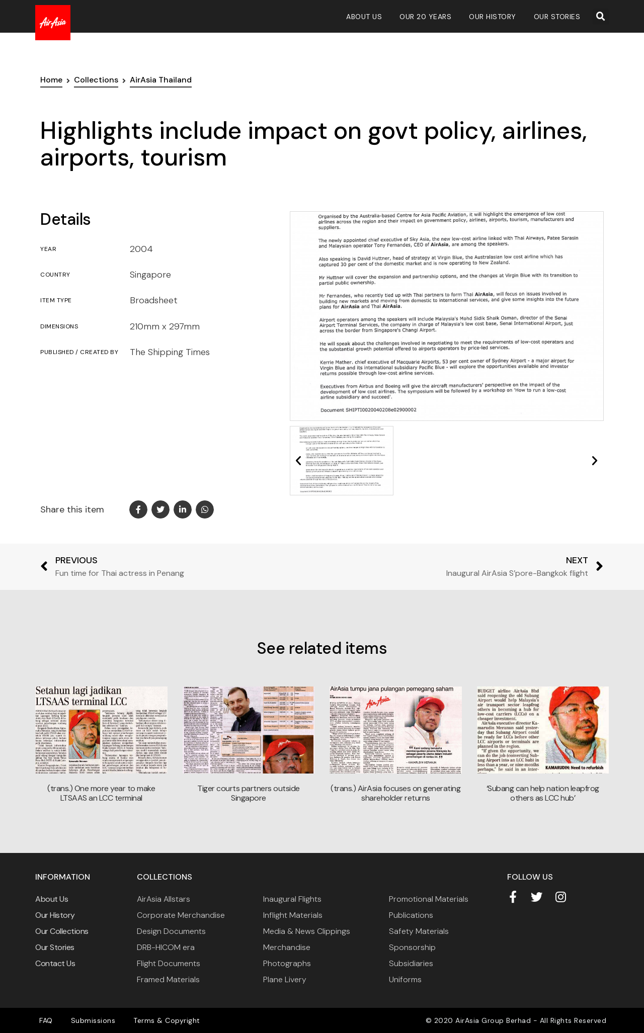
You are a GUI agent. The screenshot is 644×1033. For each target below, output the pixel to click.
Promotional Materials (428, 899)
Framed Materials (168, 979)
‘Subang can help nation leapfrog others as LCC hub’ (543, 793)
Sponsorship (412, 947)
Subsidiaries (411, 963)
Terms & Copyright (159, 1020)
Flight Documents (168, 963)
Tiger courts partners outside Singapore (248, 793)
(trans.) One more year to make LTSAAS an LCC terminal (101, 793)
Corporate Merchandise (181, 915)
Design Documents (171, 931)
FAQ (44, 1020)
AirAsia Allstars (163, 899)
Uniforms (405, 979)
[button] (601, 17)
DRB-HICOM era (166, 947)
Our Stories (557, 16)
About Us (364, 16)
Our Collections (62, 931)
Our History (492, 16)
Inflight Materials (293, 915)
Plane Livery (284, 979)
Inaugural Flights (292, 899)
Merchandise (286, 947)
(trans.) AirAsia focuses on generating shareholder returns (395, 793)
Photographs (287, 963)
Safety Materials (419, 931)
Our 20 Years (425, 16)
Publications (411, 915)
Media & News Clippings (306, 931)
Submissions (88, 1020)
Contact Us (55, 963)
